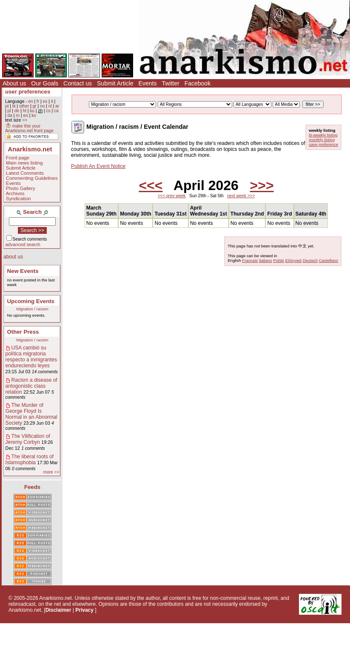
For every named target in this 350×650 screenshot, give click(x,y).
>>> (262, 185)
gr (35, 106)
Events (148, 83)
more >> (51, 472)
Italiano (265, 260)
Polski (278, 260)
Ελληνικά (293, 260)
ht (24, 110)
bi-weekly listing (323, 135)
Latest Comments (25, 173)
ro (18, 115)
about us (13, 257)
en (30, 101)
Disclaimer (58, 610)
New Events (23, 271)
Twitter (170, 83)
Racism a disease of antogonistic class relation (31, 386)
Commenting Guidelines (32, 178)
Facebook (198, 83)
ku (32, 110)
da (9, 115)
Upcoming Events (30, 301)
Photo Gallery (20, 188)
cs (48, 110)
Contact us (77, 83)
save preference (323, 144)
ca (56, 110)
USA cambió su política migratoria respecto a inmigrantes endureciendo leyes (31, 357)
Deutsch (310, 260)
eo (25, 115)
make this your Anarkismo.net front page (29, 128)
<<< (150, 185)
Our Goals (44, 83)
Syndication (18, 198)
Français (250, 260)
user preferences (27, 91)
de (16, 110)
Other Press (23, 332)
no (42, 106)
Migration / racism (32, 309)
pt (7, 106)
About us (14, 83)
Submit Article (115, 83)
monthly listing (322, 139)
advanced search (23, 244)
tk (14, 106)
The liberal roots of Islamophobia (30, 460)
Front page (17, 157)
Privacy (84, 610)
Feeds (32, 487)
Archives (15, 193)
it (52, 101)
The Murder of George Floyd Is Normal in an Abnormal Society (31, 414)
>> (24, 120)
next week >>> (241, 195)
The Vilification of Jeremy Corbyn (28, 439)
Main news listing (24, 162)
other (24, 106)
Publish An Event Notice (98, 166)
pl (9, 110)
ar (57, 106)
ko (33, 115)
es (45, 101)
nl (50, 106)
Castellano (328, 260)
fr (38, 101)
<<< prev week (172, 195)
